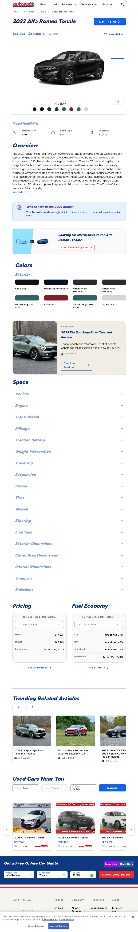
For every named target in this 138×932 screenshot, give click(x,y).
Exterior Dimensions (69, 543)
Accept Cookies (58, 925)
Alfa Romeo (29, 12)
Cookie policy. (66, 919)
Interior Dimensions (69, 566)
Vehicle (69, 394)
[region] (69, 922)
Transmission (69, 417)
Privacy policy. (50, 919)
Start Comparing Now (76, 247)
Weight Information (69, 451)
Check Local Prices (116, 874)
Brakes (69, 486)
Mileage (69, 428)
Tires (69, 497)
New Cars (111, 863)
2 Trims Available (114, 34)
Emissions (69, 589)
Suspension (69, 474)
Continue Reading (76, 365)
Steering (69, 520)
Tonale (43, 12)
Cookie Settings (36, 925)
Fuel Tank (69, 532)
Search (112, 788)
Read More (19, 192)
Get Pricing (109, 22)
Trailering (69, 463)
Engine (69, 405)
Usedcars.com (99, 907)
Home (15, 12)
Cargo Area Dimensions (69, 555)
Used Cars (126, 863)
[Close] (132, 916)
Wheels (69, 509)
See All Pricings (39, 667)
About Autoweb (76, 909)
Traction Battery (69, 440)
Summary (69, 578)
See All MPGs (99, 667)
